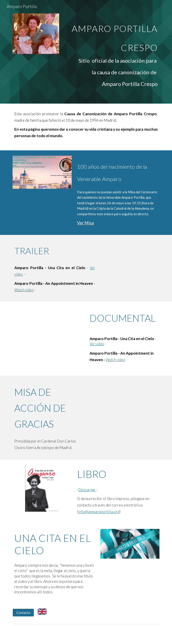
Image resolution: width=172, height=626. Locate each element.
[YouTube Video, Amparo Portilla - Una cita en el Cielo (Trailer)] (129, 258)
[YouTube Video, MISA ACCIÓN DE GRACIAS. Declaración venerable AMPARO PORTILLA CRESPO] (123, 405)
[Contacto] (23, 612)
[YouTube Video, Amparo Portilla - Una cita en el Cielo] (48, 331)
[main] (111, 51)
